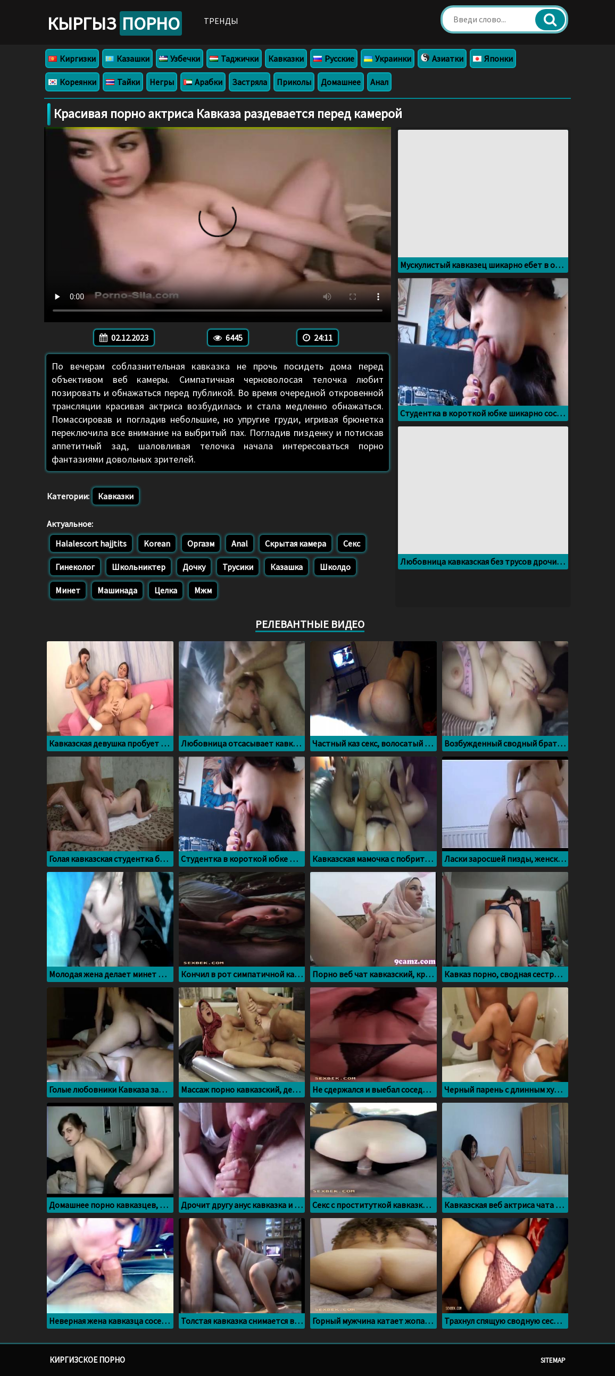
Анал (379, 82)
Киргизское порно (87, 1360)
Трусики (237, 566)
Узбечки (179, 58)
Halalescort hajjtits (91, 543)
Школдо (335, 566)
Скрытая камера (295, 543)
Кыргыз (114, 23)
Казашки (127, 58)
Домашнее (341, 82)
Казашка (286, 566)
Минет (67, 590)
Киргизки (72, 58)
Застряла (249, 82)
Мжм (203, 590)
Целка (165, 590)
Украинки (387, 58)
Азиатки (442, 58)
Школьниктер (138, 566)
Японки (493, 58)
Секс (351, 543)
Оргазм (200, 543)
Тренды (221, 20)
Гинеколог (75, 566)
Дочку (193, 566)
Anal (239, 543)
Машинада (117, 590)
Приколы (294, 82)
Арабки (203, 82)
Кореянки (72, 82)
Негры (161, 82)
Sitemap (553, 1360)
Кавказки (286, 58)
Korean (157, 543)
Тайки (123, 82)
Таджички (234, 58)
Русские (333, 58)
